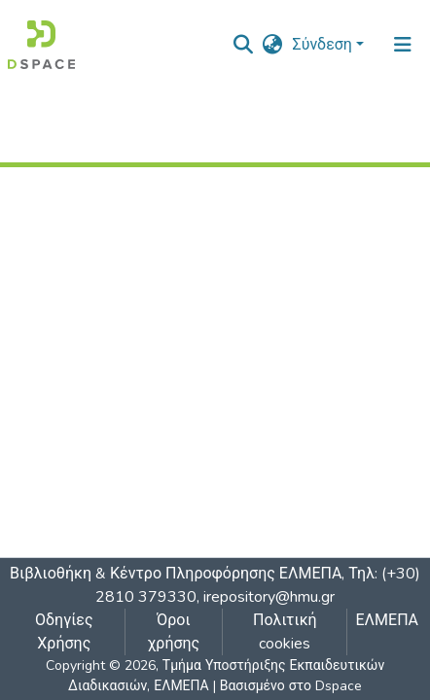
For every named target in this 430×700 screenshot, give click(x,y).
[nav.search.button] (244, 44)
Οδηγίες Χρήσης (64, 632)
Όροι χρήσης (173, 632)
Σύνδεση (322, 44)
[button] (273, 44)
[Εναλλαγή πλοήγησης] (403, 44)
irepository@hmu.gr (269, 597)
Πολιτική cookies (285, 632)
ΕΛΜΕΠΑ (386, 620)
